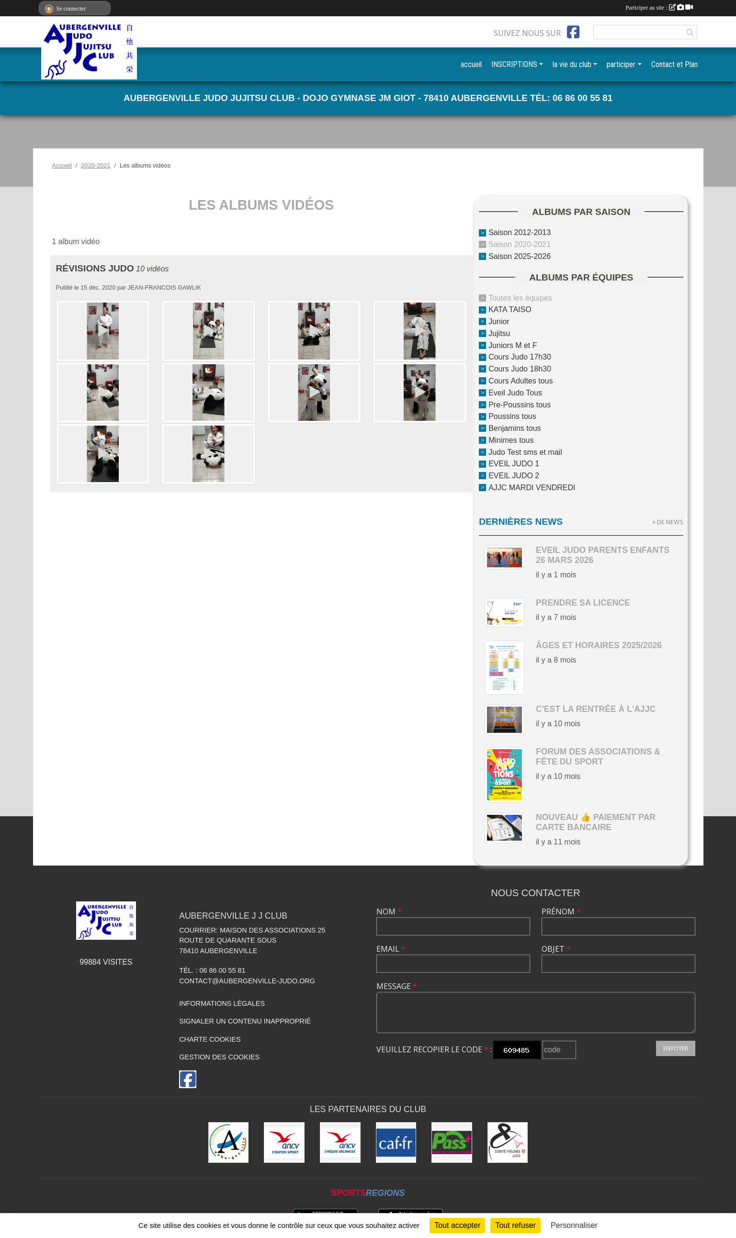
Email (391, 949)
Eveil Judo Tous (515, 393)
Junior (499, 321)
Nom (389, 911)
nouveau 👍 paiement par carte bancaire (596, 822)
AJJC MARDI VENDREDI (531, 488)
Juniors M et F (512, 345)
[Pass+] (451, 1142)
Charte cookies (209, 1039)
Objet (556, 949)
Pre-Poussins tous (519, 404)
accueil (471, 64)
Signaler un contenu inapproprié (245, 1021)
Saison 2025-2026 (519, 256)
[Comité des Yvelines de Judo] (507, 1142)
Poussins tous (512, 416)
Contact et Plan (674, 64)
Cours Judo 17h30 (519, 357)
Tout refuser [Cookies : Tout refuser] (515, 1225)
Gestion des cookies (219, 1057)
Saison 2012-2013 (519, 232)
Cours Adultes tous (520, 381)
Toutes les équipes (520, 297)
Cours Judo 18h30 (519, 369)
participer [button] (621, 64)
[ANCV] (284, 1142)
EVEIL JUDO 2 (513, 476)
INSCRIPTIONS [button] (514, 64)
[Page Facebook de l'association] (573, 32)
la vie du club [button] (572, 64)
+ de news (667, 522)
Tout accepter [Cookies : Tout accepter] (457, 1225)
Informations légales (222, 1003)
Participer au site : (659, 7)
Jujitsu (499, 333)
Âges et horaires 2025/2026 (599, 645)
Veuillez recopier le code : (434, 1049)
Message (396, 986)
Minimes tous (510, 440)
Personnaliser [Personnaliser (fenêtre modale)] (574, 1225)
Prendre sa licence (583, 603)
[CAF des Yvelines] (396, 1142)
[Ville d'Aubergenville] (228, 1142)
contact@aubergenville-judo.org (247, 981)
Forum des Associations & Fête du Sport (598, 756)
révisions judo (95, 268)
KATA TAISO (510, 309)
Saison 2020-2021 (519, 244)
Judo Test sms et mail (525, 452)
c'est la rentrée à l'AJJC (596, 709)
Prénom (561, 911)
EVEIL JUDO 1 (513, 464)
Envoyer (675, 1048)
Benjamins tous (514, 428)
